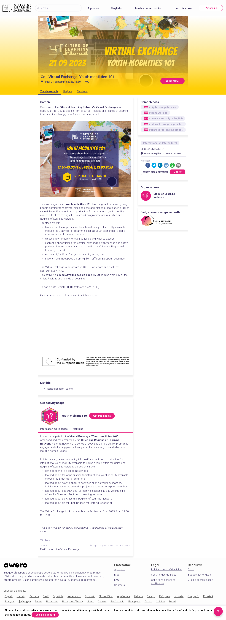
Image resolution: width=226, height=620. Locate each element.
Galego (151, 596)
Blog (117, 574)
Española (58, 596)
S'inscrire (210, 8)
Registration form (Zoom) (59, 389)
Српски (102, 601)
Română (208, 596)
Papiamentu (117, 601)
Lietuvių (21, 596)
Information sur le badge (54, 428)
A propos (94, 8)
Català (148, 601)
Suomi (38, 601)
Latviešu (178, 596)
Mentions (82, 91)
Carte (191, 569)
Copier (178, 171)
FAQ (116, 579)
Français (9, 601)
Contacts (119, 585)
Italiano (138, 596)
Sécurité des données (163, 574)
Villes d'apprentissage (200, 579)
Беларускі (134, 601)
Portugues (52, 601)
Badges (67, 91)
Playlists (116, 8)
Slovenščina (106, 596)
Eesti (46, 596)
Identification (183, 8)
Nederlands (74, 596)
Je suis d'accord (47, 614)
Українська (123, 596)
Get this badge (104, 416)
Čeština (160, 601)
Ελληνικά (164, 596)
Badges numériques (199, 574)
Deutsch (34, 596)
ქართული (25, 601)
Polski (172, 601)
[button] (147, 165)
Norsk (90, 601)
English (9, 596)
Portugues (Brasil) (72, 601)
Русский (90, 596)
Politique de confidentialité (166, 569)
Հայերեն (193, 596)
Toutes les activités (148, 8)
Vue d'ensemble (49, 91)
